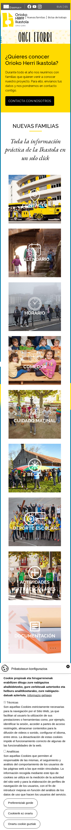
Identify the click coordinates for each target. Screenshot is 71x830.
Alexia (20, 17)
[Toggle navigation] (50, 24)
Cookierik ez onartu (20, 813)
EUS (59, 6)
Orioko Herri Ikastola (15, 19)
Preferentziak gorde (20, 803)
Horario (34, 313)
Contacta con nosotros (29, 101)
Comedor (34, 366)
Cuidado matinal (35, 420)
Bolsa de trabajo (57, 17)
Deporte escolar (35, 528)
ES (66, 6)
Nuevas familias (36, 17)
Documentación (34, 636)
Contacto (35, 205)
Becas (34, 474)
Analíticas (13, 751)
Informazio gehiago (39, 695)
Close (68, 667)
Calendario (34, 259)
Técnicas (12, 702)
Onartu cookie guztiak (22, 824)
